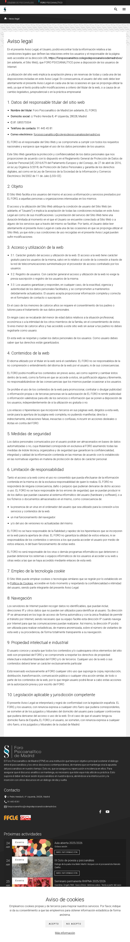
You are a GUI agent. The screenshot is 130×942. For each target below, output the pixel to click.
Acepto (54, 924)
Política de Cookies (21, 583)
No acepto (73, 924)
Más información (65, 933)
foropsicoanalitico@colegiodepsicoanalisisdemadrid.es (67, 134)
